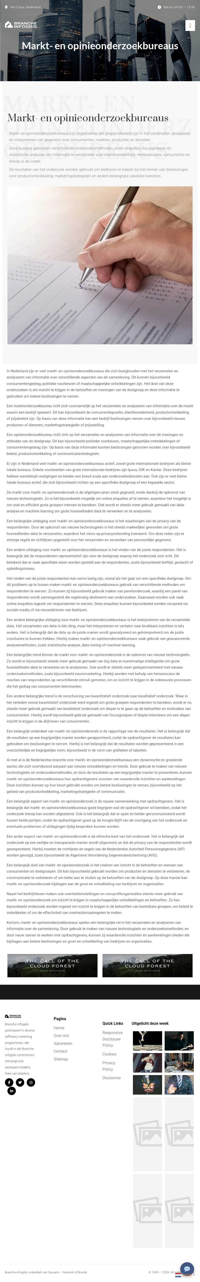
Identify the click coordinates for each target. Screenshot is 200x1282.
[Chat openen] (187, 1269)
